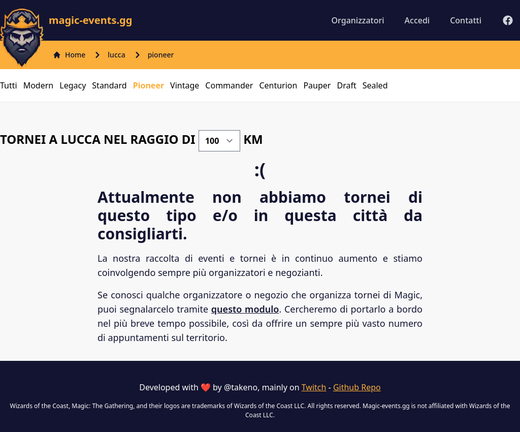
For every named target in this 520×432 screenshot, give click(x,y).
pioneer (161, 54)
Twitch (314, 387)
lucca (116, 54)
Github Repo (357, 387)
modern (38, 85)
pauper (317, 85)
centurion (278, 85)
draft (346, 85)
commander (229, 85)
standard (109, 85)
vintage (184, 85)
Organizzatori (358, 20)
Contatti (465, 20)
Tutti (8, 85)
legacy (72, 85)
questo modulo (245, 309)
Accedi (417, 20)
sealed (375, 85)
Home (69, 54)
